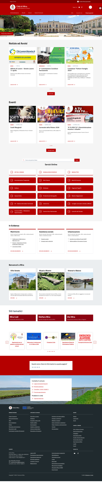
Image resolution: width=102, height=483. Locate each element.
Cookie (53, 459)
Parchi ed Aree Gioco (77, 431)
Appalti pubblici (33, 422)
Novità (23, 13)
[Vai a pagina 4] (52, 351)
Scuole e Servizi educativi (79, 437)
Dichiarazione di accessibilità (58, 463)
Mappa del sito (33, 463)
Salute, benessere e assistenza (58, 422)
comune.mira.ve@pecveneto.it (17, 462)
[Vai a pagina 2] (49, 351)
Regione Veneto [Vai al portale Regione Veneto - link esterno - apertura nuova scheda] (13, 1)
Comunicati (42, 66)
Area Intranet (55, 470)
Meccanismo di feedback (57, 465)
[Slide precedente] (7, 342)
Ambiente (32, 418)
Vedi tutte (51, 93)
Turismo (53, 427)
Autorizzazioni (33, 425)
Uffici (72, 13)
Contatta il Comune (34, 461)
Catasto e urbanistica (35, 427)
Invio (77, 160)
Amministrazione (14, 13)
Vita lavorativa (55, 429)
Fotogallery (75, 433)
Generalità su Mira (77, 435)
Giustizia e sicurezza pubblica (58, 416)
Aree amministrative (13, 418)
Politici (10, 425)
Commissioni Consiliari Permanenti (16, 431)
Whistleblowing (55, 455)
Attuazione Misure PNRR (57, 467)
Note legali (54, 461)
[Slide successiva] (95, 342)
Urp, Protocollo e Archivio (14, 460)
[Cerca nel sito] (90, 7)
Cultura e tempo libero (35, 429)
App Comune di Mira (77, 442)
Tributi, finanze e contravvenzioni (59, 425)
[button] (100, 8)
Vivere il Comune (39, 13)
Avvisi (11, 66)
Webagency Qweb (89, 475)
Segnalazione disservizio (35, 457)
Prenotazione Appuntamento (36, 455)
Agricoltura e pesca (34, 416)
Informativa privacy (56, 457)
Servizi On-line (79, 13)
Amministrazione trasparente (58, 453)
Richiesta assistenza (34, 459)
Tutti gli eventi (51, 150)
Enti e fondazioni (12, 422)
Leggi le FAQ (33, 453)
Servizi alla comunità (77, 440)
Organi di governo (13, 416)
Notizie (74, 416)
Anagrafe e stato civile (35, 420)
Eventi (12, 124)
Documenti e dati (12, 429)
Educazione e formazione (35, 431)
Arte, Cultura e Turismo (78, 429)
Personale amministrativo (14, 427)
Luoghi (74, 444)
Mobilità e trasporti (56, 420)
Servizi (30, 13)
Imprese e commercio (56, 418)
